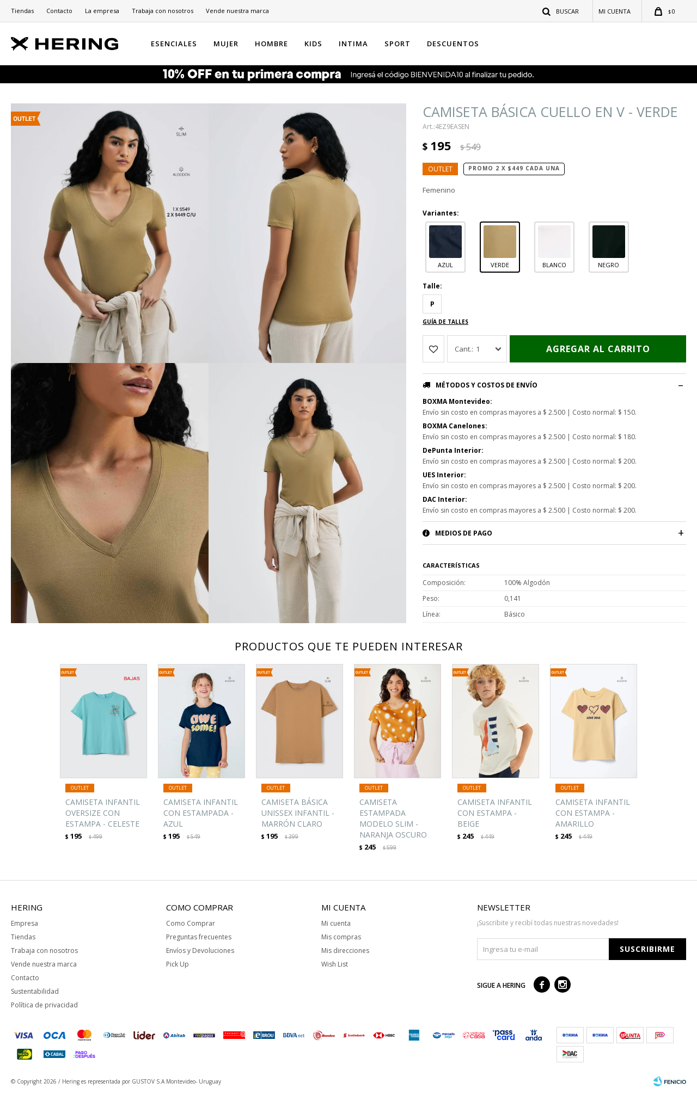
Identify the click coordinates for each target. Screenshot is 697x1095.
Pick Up (177, 964)
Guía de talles (445, 321)
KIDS (313, 43)
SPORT (397, 43)
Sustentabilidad (35, 991)
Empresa (24, 923)
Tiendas (22, 11)
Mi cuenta (336, 923)
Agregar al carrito (598, 349)
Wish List (334, 964)
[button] (561, 11)
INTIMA (353, 43)
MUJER (226, 43)
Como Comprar (190, 923)
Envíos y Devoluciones (200, 950)
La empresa (102, 11)
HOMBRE (271, 43)
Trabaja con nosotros (162, 11)
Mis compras (341, 937)
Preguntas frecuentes (198, 937)
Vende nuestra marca (237, 11)
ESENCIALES (174, 43)
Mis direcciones (345, 950)
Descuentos (453, 43)
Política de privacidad (44, 1005)
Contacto (59, 11)
